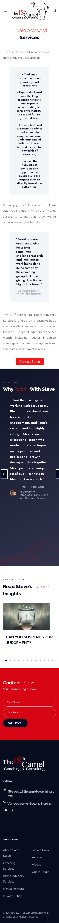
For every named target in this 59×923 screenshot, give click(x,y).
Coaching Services (9, 866)
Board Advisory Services (13, 879)
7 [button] (31, 660)
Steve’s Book (40, 850)
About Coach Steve (12, 853)
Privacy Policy (12, 896)
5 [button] (23, 660)
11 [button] (48, 660)
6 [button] (27, 660)
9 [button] (40, 660)
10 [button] (44, 660)
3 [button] (14, 660)
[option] (32, 449)
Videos (36, 865)
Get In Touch (40, 872)
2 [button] (10, 660)
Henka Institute (13, 889)
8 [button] (36, 660)
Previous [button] (4, 474)
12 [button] (52, 660)
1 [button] (6, 661)
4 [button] (19, 660)
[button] (54, 10)
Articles (37, 857)
